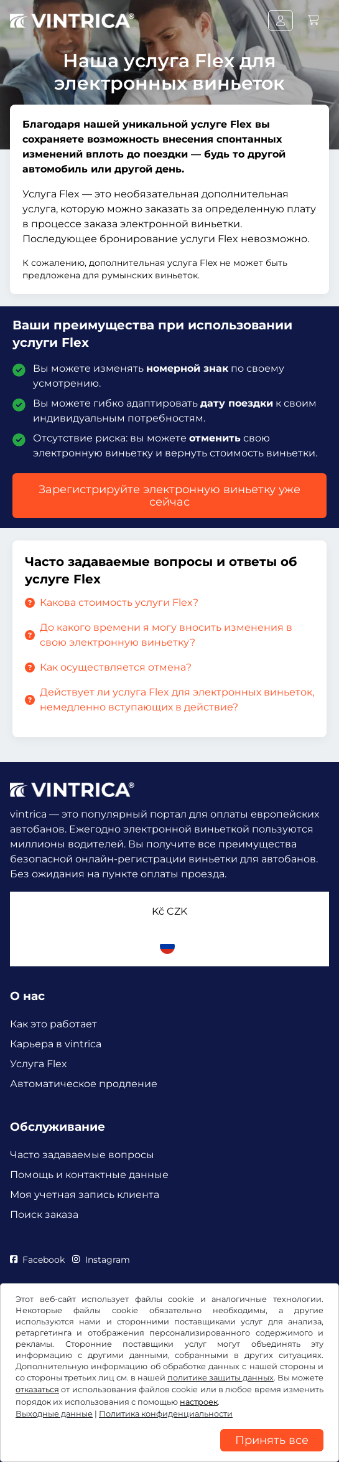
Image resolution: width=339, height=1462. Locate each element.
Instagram (100, 1259)
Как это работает (53, 1024)
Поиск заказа (44, 1214)
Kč (169, 911)
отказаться (37, 1389)
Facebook (37, 1259)
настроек (199, 1402)
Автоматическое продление (83, 1084)
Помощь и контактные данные (89, 1175)
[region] (169, 1452)
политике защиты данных (220, 1377)
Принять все (272, 1440)
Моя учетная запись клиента (84, 1194)
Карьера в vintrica (55, 1044)
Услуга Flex (38, 1064)
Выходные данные (54, 1413)
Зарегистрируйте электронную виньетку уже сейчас (169, 496)
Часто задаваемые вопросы (82, 1155)
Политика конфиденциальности (166, 1413)
